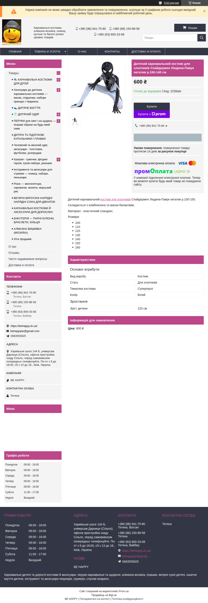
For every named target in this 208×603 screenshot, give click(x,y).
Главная (15, 51)
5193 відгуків (171, 2)
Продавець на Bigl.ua (104, 595)
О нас (82, 51)
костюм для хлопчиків (115, 199)
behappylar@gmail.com (24, 331)
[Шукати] (201, 37)
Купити (152, 106)
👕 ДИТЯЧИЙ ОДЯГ (26, 114)
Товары (13, 73)
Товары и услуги (47, 51)
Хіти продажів (22, 239)
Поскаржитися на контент (95, 598)
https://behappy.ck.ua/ (24, 326)
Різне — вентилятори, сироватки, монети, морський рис (32, 187)
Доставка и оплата (146, 51)
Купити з (151, 114)
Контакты (112, 51)
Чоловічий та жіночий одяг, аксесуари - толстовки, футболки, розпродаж (31, 148)
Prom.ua (124, 591)
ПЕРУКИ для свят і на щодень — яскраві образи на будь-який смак (35, 124)
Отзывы (13, 252)
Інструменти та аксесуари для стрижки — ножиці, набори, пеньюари (33, 173)
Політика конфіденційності (127, 598)
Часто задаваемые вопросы (27, 259)
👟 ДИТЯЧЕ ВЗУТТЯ (27, 107)
